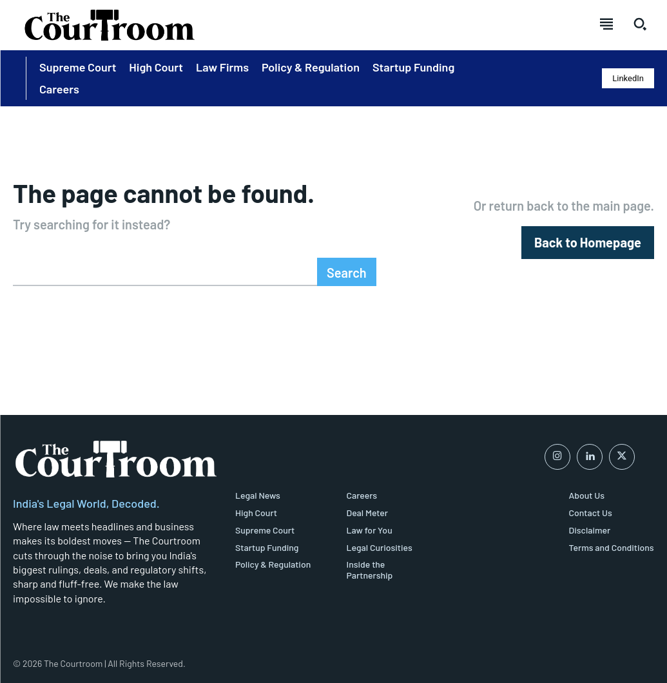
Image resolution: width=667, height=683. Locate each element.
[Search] (346, 272)
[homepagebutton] (587, 242)
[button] (640, 24)
